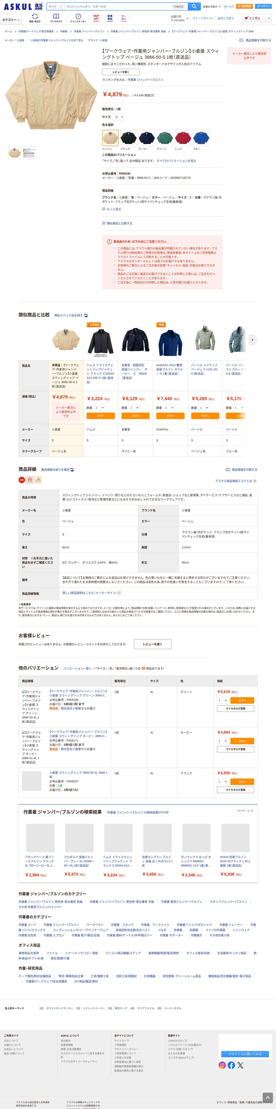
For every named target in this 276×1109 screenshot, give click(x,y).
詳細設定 (179, 6)
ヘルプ (230, 6)
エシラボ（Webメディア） (183, 1037)
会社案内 (67, 1019)
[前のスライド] (19, 823)
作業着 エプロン (54, 914)
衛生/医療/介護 (60, 937)
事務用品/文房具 (29, 932)
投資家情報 (68, 1024)
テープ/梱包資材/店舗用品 (35, 955)
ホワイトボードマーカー (59, 987)
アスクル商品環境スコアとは (236, 481)
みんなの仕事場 (178, 1032)
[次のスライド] (257, 823)
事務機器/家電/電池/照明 (163, 932)
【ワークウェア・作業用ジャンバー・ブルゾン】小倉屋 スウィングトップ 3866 (213, 31)
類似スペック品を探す (71, 315)
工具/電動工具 (100, 955)
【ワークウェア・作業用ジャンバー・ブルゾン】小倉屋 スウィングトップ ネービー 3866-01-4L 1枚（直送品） (78, 724)
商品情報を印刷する (255, 40)
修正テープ (121, 987)
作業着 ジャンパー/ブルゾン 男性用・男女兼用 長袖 (138, 31)
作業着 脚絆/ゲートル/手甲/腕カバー (130, 914)
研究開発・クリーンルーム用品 (182, 955)
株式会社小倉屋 (71, 708)
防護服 (194, 909)
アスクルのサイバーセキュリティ (80, 1040)
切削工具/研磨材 (126, 955)
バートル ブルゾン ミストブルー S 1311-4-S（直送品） (240, 369)
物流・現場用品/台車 (71, 955)
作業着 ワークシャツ (155, 904)
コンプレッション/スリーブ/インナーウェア (80, 909)
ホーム (8, 31)
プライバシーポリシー (128, 1028)
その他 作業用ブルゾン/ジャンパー (41, 886)
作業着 (63, 31)
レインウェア (241, 909)
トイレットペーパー (94, 987)
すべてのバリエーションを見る (176, 160)
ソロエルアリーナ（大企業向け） (186, 1024)
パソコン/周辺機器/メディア (123, 932)
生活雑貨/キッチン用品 (231, 932)
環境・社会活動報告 (73, 1028)
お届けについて (14, 1024)
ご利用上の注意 (124, 1037)
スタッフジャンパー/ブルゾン (228, 880)
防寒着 (178, 909)
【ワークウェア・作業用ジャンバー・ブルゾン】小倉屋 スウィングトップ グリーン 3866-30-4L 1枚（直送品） (78, 694)
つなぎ (162, 909)
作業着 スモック (122, 904)
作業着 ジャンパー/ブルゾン (89, 31)
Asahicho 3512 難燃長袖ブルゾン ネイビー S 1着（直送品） (169, 369)
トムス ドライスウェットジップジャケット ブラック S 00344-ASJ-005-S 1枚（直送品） (101, 373)
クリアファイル (145, 987)
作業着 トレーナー (231, 904)
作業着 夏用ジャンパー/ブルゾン (181, 880)
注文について (13, 1019)
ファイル (52, 932)
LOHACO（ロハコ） (179, 1019)
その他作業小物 (219, 914)
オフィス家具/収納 (198, 932)
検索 (194, 6)
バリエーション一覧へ (77, 668)
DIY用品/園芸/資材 (86, 960)
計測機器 (149, 955)
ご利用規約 (122, 1024)
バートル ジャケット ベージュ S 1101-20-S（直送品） (204, 369)
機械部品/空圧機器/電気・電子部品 (229, 955)
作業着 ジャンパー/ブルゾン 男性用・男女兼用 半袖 (122, 880)
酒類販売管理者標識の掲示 (130, 1045)
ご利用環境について (126, 1032)
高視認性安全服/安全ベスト (133, 909)
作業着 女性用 (27, 914)
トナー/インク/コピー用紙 (81, 932)
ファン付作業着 (215, 909)
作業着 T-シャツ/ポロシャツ (194, 904)
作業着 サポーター (171, 914)
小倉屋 (20, 40)
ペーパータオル (172, 987)
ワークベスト (95, 904)
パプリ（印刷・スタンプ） (182, 1028)
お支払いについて (15, 1028)
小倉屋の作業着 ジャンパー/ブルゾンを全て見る (57, 40)
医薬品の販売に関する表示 (130, 1050)
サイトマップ (121, 1019)
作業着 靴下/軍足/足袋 (86, 914)
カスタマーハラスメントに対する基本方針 (82, 1034)
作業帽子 (196, 914)
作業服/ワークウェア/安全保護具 (36, 31)
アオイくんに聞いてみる (245, 1033)
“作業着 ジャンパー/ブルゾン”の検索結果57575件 (138, 791)
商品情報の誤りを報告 (57, 469)
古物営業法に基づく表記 (129, 1041)
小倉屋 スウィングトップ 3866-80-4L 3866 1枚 (78, 754)
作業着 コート (27, 904)
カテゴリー (10, 19)
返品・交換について (16, 1032)
